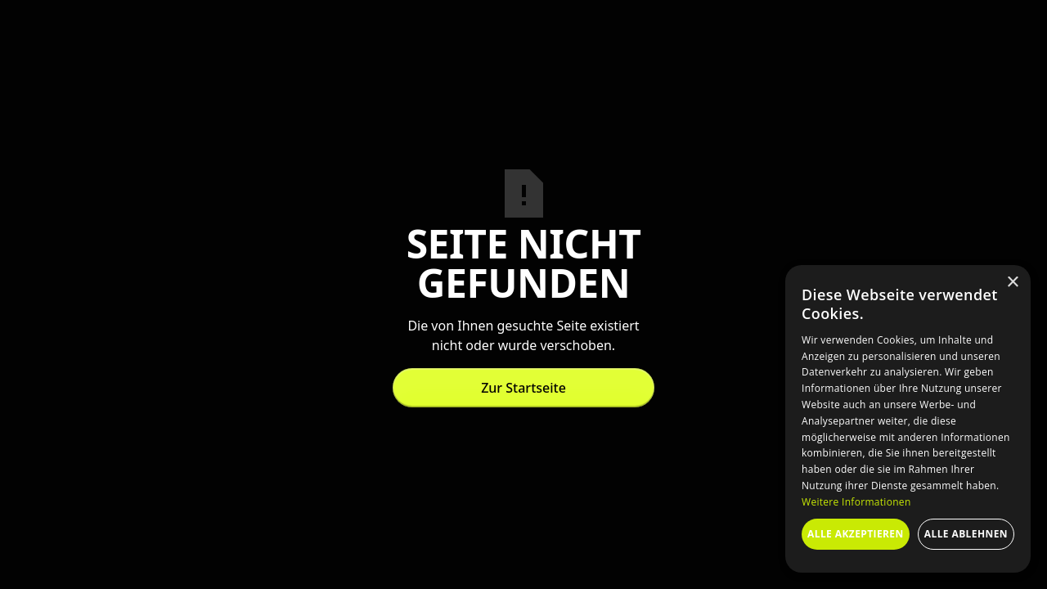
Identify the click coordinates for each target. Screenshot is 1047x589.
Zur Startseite (523, 388)
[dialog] (908, 419)
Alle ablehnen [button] (966, 534)
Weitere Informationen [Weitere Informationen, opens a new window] (856, 502)
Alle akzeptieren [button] (855, 534)
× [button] (1012, 283)
